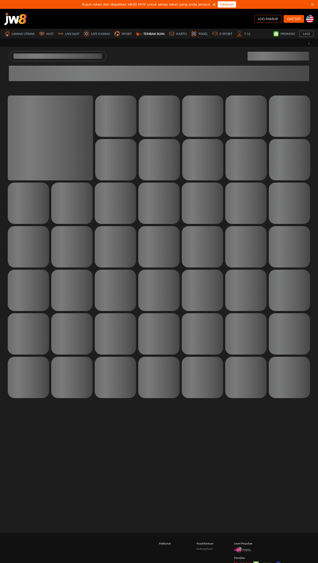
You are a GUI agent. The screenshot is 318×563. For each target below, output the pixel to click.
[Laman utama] (15, 19)
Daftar (294, 19)
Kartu (178, 33)
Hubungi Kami (205, 548)
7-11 (243, 33)
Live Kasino (97, 33)
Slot (46, 33)
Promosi (284, 33)
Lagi (306, 34)
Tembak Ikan (150, 33)
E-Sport (222, 33)
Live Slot (68, 33)
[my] (310, 19)
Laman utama (19, 33)
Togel (199, 33)
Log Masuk (268, 19)
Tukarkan (227, 4)
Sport (123, 33)
